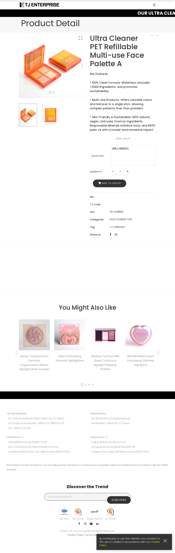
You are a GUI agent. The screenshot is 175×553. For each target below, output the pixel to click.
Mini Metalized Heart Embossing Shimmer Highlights (140, 360)
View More (123, 138)
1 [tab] (82, 384)
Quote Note (97, 155)
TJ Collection (117, 227)
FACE (112, 219)
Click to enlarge (80, 38)
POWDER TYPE (124, 219)
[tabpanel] (34, 346)
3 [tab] (89, 384)
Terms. (89, 535)
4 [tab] (92, 384)
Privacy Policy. (76, 535)
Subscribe (119, 496)
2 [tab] (86, 384)
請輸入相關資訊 (133, 156)
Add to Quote (111, 183)
